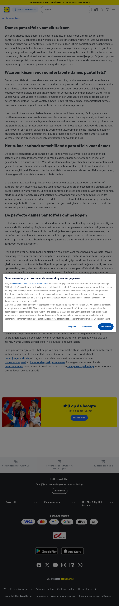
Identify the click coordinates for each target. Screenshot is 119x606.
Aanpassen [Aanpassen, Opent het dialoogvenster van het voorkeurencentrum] (87, 326)
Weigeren (72, 326)
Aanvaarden (105, 326)
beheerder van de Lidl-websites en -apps (30, 283)
